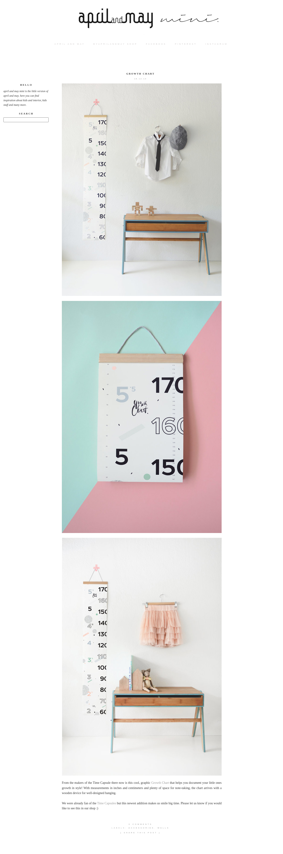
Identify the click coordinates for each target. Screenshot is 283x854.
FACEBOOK (156, 44)
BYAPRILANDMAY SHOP (115, 44)
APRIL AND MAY (70, 44)
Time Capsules (106, 803)
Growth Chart (140, 73)
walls (163, 828)
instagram (216, 44)
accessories (141, 828)
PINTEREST (186, 44)
